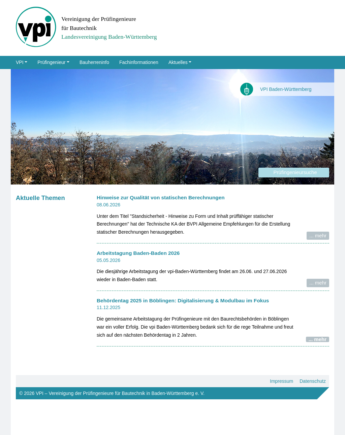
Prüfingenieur (51, 62)
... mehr (317, 235)
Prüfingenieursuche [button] (294, 172)
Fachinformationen (138, 62)
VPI (20, 62)
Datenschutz (313, 381)
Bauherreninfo (94, 62)
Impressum (281, 381)
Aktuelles (178, 62)
